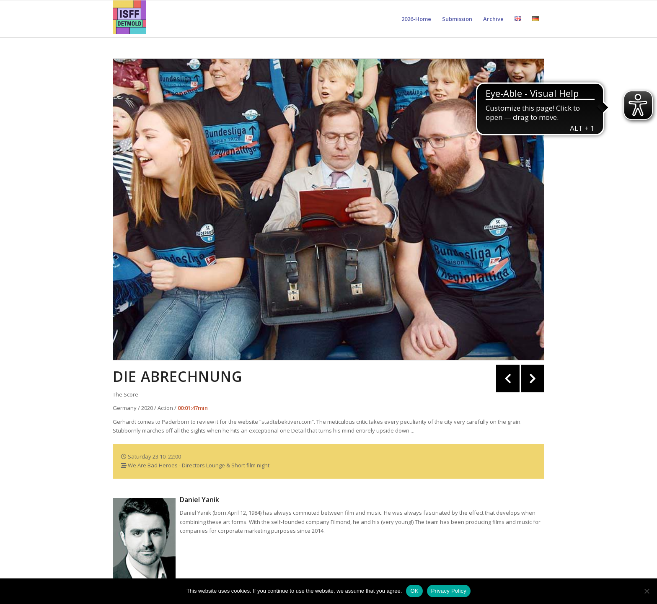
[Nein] (646, 591)
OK (414, 591)
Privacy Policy (448, 591)
